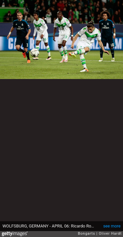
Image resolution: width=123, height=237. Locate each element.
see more (112, 226)
